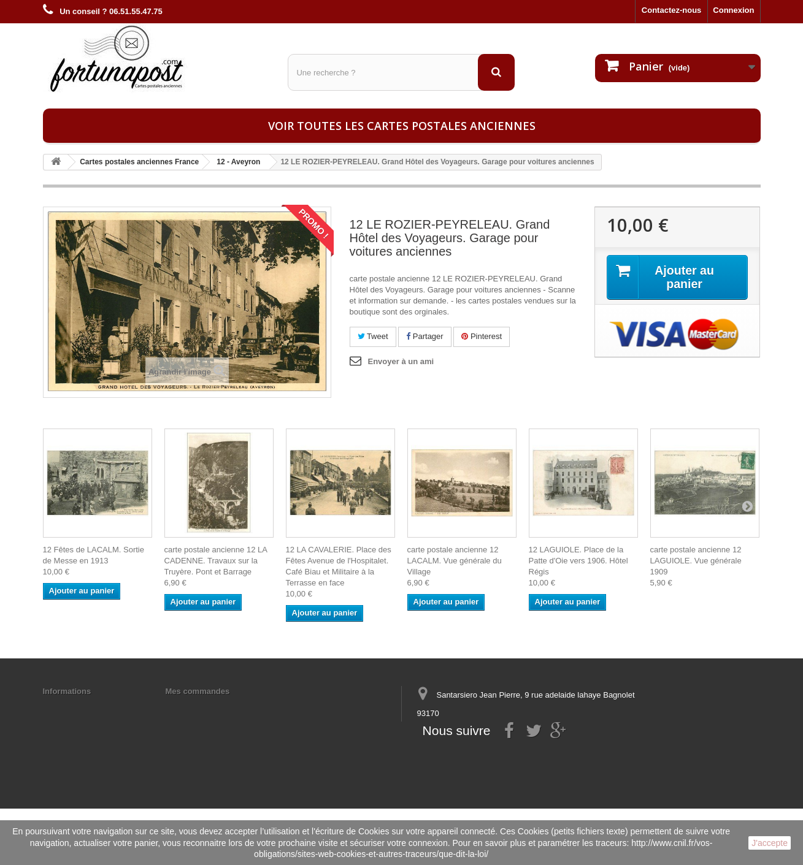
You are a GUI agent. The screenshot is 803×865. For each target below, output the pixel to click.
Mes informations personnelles (224, 707)
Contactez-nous (672, 10)
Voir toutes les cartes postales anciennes (402, 125)
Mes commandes (198, 691)
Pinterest (481, 336)
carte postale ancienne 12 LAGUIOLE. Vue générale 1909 (696, 560)
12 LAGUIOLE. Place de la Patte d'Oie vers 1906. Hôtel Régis (578, 560)
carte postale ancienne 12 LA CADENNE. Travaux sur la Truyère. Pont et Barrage (215, 560)
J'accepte (769, 843)
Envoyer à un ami (401, 361)
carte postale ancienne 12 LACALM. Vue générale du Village (454, 560)
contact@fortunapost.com (511, 758)
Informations (67, 691)
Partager (424, 336)
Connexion (733, 10)
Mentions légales (75, 707)
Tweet (373, 336)
